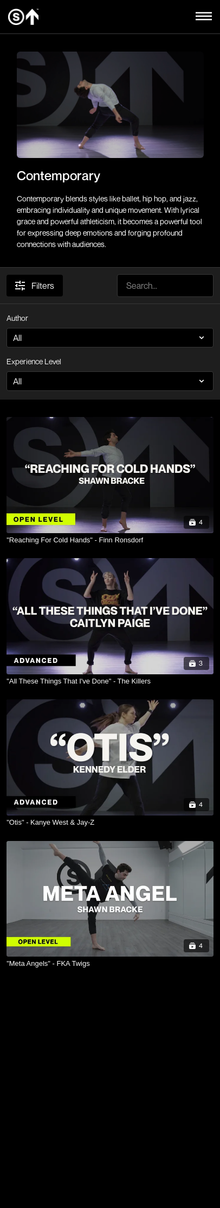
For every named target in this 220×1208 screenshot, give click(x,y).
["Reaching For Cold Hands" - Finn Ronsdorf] (110, 540)
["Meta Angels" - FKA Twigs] (110, 963)
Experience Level (34, 361)
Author (17, 317)
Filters (34, 285)
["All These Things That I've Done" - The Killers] (110, 681)
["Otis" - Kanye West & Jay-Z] (110, 822)
